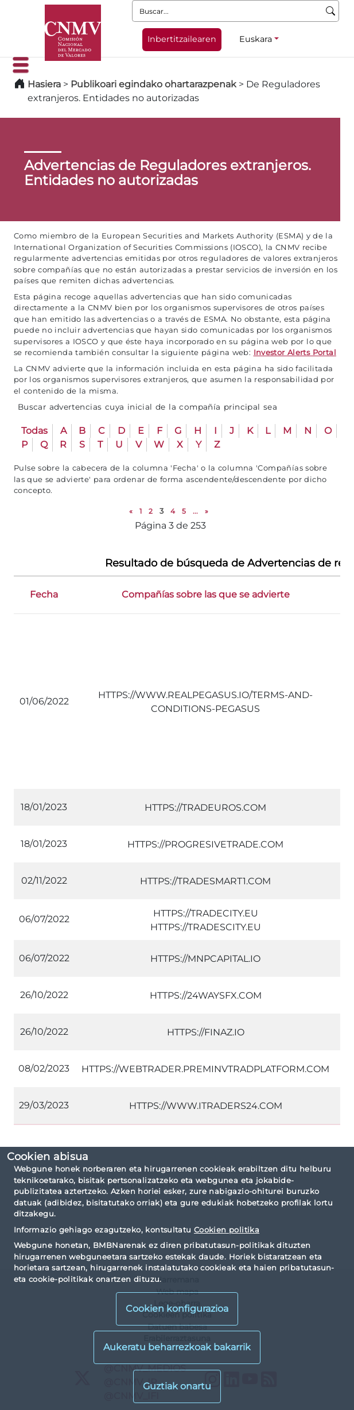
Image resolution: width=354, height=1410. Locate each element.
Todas (34, 430)
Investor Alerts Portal (295, 352)
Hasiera (44, 84)
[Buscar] (330, 11)
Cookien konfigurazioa (177, 1308)
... (195, 511)
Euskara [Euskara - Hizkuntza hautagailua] (255, 39)
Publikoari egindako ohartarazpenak (153, 84)
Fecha (44, 594)
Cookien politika (226, 1229)
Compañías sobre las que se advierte (206, 594)
